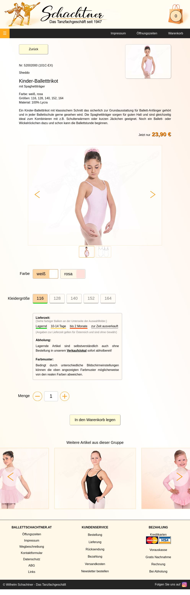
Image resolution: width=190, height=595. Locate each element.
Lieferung (95, 542)
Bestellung (95, 534)
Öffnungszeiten (147, 33)
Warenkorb (175, 33)
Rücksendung (95, 549)
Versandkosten (95, 564)
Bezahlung (95, 556)
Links (31, 571)
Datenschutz (31, 559)
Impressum (118, 33)
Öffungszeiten (31, 534)
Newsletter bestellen (95, 571)
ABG (32, 565)
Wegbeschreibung (31, 546)
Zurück (33, 49)
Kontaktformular (31, 553)
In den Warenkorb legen (95, 420)
